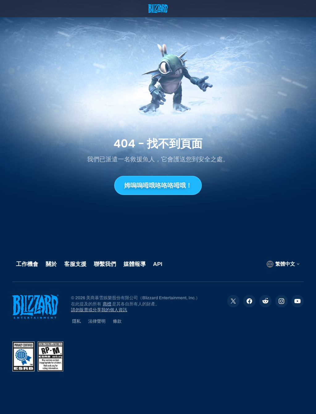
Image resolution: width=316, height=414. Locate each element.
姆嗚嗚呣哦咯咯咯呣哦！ (158, 185)
